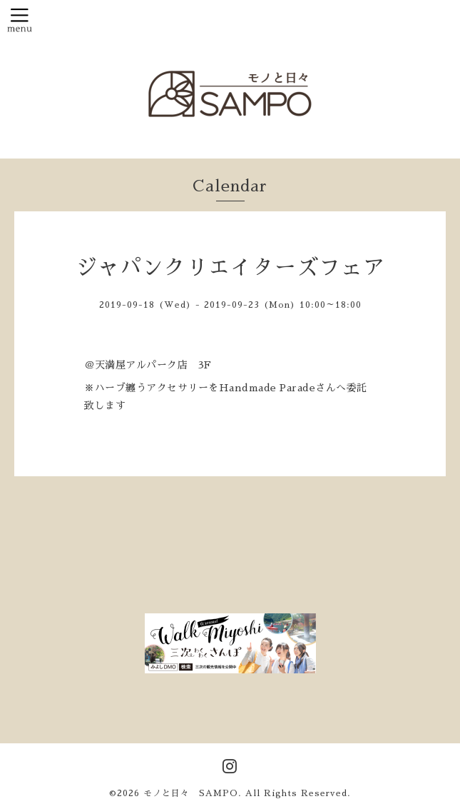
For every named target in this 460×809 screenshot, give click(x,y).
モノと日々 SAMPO (190, 793)
